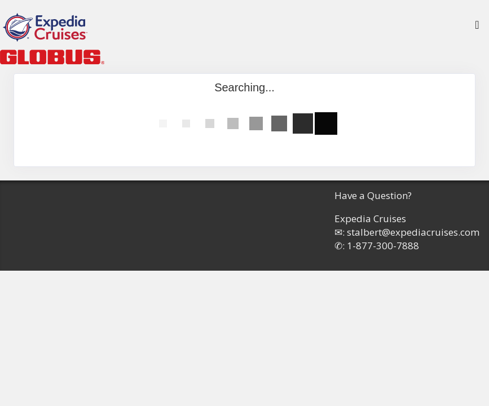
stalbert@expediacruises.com (413, 232)
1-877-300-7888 (383, 245)
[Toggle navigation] (477, 28)
